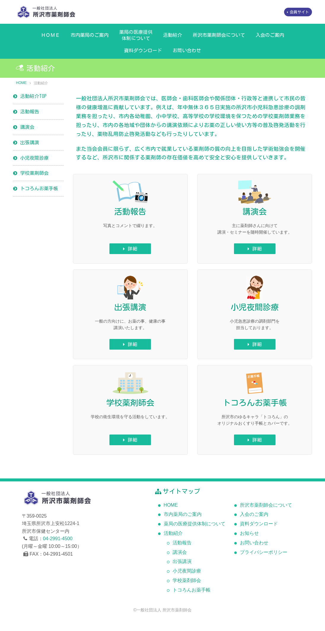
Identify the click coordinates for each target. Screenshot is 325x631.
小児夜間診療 (34, 158)
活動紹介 (172, 35)
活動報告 (29, 111)
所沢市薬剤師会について (219, 35)
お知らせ (249, 533)
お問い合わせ (187, 50)
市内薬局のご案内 (90, 35)
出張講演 (29, 142)
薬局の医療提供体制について (135, 35)
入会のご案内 (270, 35)
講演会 (27, 127)
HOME (21, 83)
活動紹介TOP (33, 96)
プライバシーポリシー (263, 552)
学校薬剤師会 (34, 173)
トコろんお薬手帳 (39, 188)
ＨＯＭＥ (50, 35)
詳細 (132, 248)
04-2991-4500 (58, 538)
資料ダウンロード (143, 50)
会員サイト (299, 12)
